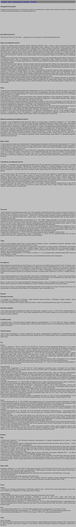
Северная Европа (17, 1)
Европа (10, 1)
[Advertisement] (38, 23)
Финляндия (26, 1)
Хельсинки (33, 1)
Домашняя (4, 1)
